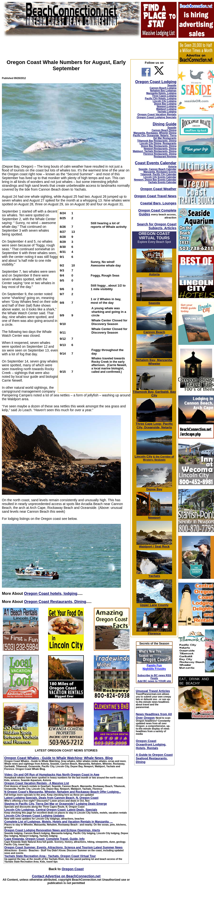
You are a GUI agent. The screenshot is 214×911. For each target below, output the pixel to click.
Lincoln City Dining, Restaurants (158, 143)
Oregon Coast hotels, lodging (50, 593)
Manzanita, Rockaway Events (160, 171)
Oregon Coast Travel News (155, 196)
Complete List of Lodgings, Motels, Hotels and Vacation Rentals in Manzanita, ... (58, 821)
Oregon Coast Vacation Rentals (156, 114)
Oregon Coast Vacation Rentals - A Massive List (36, 783)
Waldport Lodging (166, 109)
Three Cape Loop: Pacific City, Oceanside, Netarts (154, 424)
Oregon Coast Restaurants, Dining (55, 602)
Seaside (171, 85)
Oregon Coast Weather (158, 189)
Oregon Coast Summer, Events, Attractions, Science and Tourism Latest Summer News (63, 847)
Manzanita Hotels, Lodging (161, 93)
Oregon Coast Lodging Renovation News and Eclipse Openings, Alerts (52, 830)
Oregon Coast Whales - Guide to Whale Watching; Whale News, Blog (58, 758)
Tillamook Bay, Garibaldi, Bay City (154, 392)
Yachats (154, 574)
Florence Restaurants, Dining (159, 154)
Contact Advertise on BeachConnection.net (66, 876)
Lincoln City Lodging (164, 101)
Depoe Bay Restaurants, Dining (158, 146)
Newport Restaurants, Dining (160, 148)
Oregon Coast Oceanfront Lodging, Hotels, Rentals (151, 744)
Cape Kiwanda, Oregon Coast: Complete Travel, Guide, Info (44, 839)
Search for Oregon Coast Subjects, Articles (156, 226)
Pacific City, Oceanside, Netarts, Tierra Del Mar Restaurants (155, 136)
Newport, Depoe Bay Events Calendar (155, 179)
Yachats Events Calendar (162, 182)
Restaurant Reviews (165, 156)
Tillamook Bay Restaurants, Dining (156, 140)
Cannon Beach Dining (164, 130)
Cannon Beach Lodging (163, 88)
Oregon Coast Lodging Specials (156, 117)
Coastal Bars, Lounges (158, 203)
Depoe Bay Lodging (165, 103)
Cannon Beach (154, 332)
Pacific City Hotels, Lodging (160, 98)
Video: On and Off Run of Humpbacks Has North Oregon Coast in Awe (51, 774)
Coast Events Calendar (155, 163)
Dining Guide (165, 124)
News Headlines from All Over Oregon (154, 715)
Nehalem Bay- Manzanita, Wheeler (154, 360)
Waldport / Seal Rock (154, 545)
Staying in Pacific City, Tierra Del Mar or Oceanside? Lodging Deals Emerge (55, 803)
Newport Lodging (166, 106)
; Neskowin (158, 458)
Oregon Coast (73, 869)
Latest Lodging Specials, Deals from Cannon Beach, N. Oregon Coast (51, 797)
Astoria (172, 166)
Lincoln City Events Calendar (160, 177)
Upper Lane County (154, 603)
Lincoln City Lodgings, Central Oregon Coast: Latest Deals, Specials (50, 809)
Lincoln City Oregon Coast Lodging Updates (34, 815)
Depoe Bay (154, 488)
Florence (154, 632)
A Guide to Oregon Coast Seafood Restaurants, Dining (154, 758)
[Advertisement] (196, 794)
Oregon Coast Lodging (155, 82)
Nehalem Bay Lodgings (163, 90)
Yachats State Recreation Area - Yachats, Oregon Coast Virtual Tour (50, 856)
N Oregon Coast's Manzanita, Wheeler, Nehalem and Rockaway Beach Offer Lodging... (62, 792)
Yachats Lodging (166, 111)
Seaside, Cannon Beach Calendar (157, 169)
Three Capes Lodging (164, 96)
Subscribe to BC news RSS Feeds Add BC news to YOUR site (154, 678)
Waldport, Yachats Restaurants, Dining (154, 151)
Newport (154, 516)
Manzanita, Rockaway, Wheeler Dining (155, 133)
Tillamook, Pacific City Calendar (158, 174)
